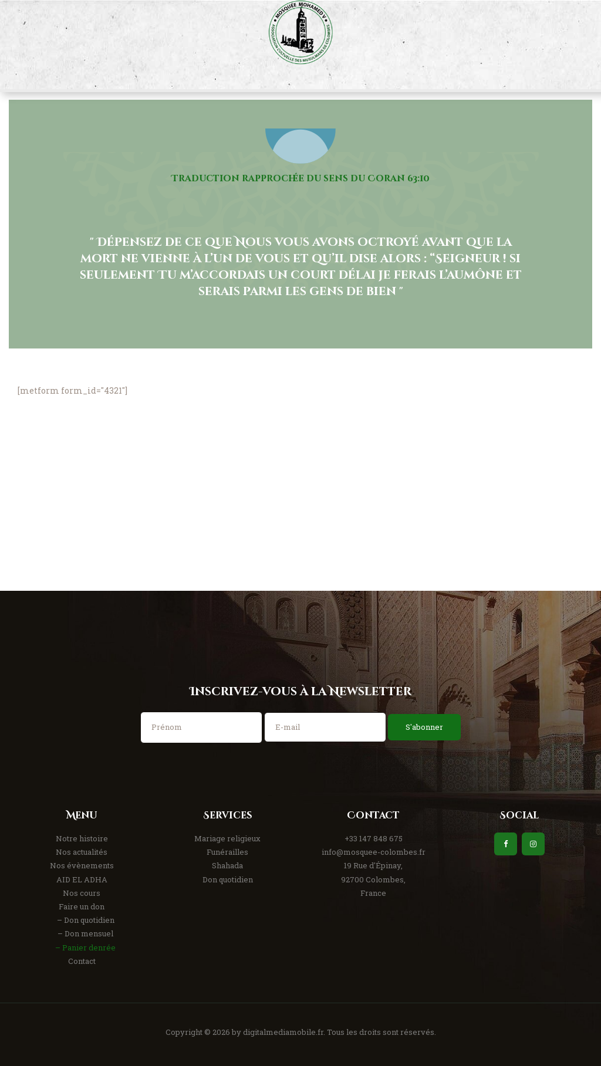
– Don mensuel (85, 933)
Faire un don (81, 906)
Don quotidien (227, 879)
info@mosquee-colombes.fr (374, 852)
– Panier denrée (85, 947)
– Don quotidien (85, 920)
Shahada (227, 865)
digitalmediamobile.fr (283, 1032)
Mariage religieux (227, 838)
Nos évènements (82, 865)
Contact (82, 961)
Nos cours (81, 893)
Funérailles (227, 852)
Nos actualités (81, 852)
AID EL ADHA (81, 879)
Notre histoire (82, 838)
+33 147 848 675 (374, 838)
